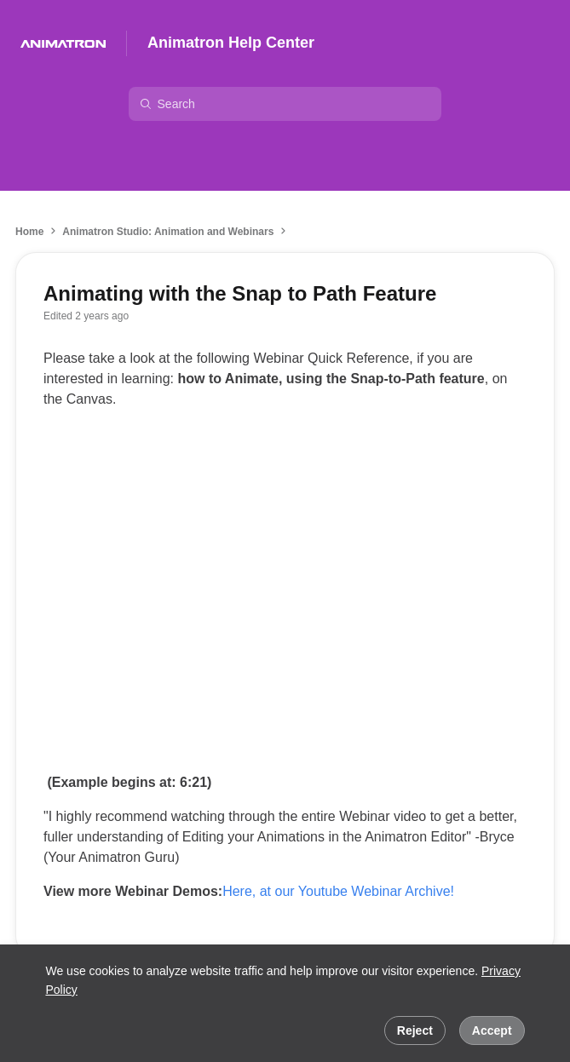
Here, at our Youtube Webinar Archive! (338, 891)
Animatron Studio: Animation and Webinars (167, 232)
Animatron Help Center (230, 42)
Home (29, 232)
